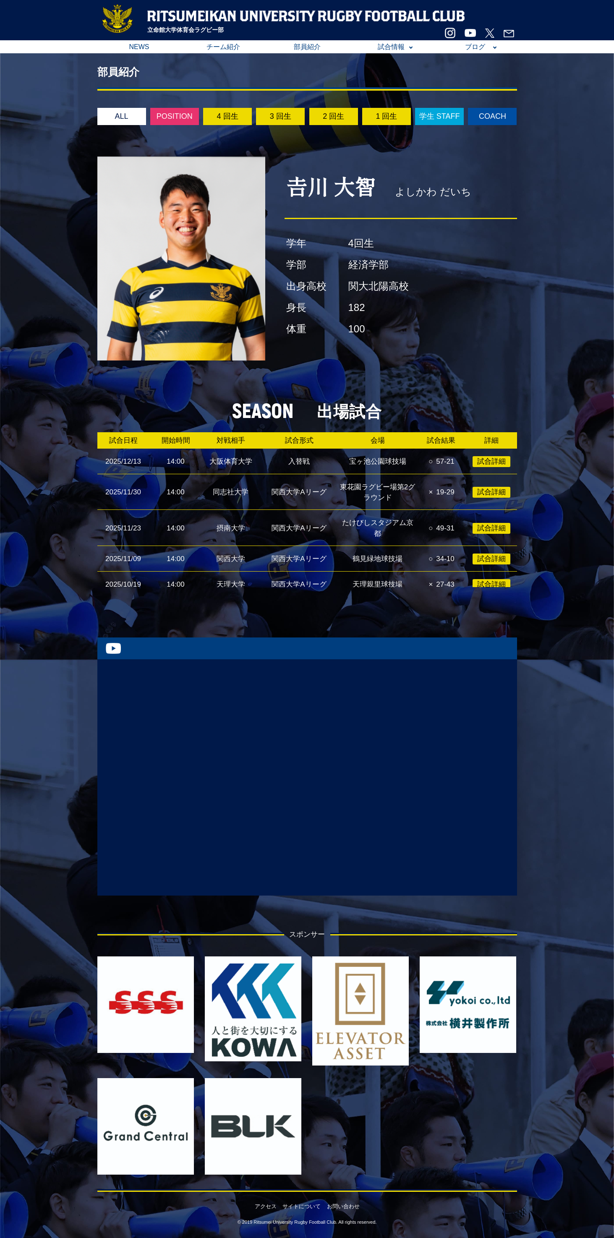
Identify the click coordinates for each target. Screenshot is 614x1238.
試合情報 (391, 46)
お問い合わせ (343, 1206)
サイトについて (301, 1206)
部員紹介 (307, 46)
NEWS (139, 46)
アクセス (266, 1206)
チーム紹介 (223, 46)
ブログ (475, 46)
